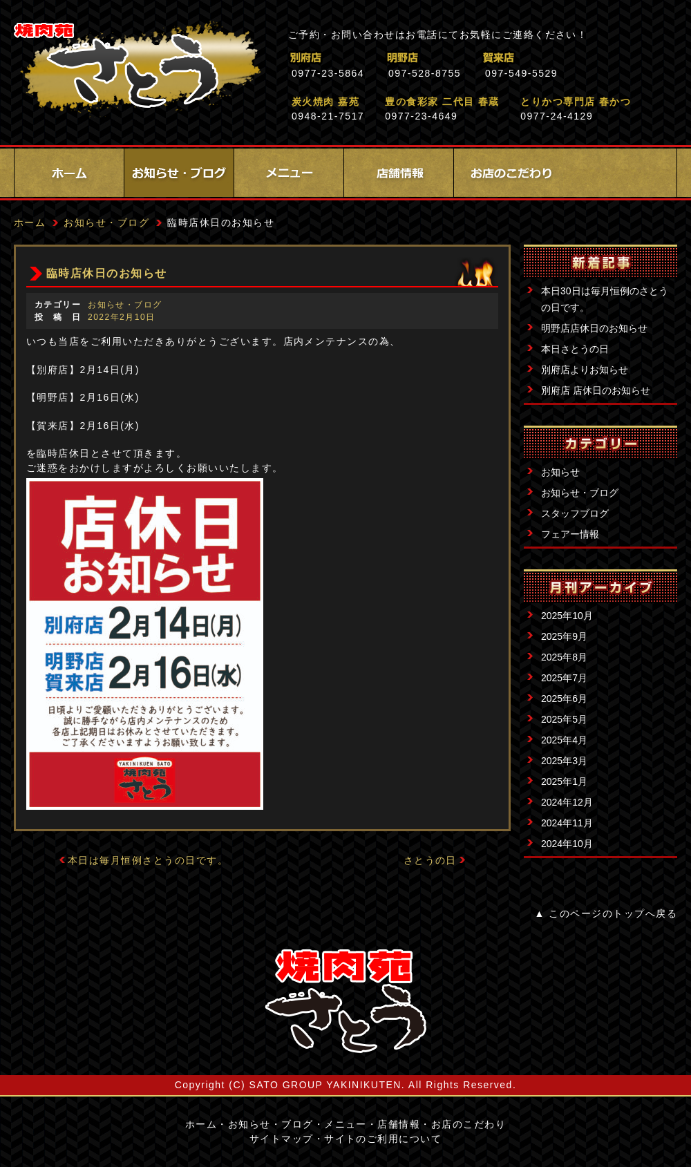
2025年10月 (567, 615)
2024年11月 (567, 822)
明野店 (462, 57)
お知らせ (560, 471)
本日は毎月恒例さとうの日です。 (148, 860)
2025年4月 (564, 740)
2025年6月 (564, 698)
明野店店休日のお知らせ (594, 328)
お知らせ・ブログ (179, 173)
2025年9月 (564, 636)
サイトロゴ (345, 1001)
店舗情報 (398, 173)
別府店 (366, 57)
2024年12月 (567, 802)
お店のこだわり (508, 173)
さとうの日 (430, 860)
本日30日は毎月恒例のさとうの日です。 (604, 299)
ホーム (69, 173)
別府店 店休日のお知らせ (595, 390)
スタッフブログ (575, 513)
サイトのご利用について (383, 1138)
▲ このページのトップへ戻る (606, 913)
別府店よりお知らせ (584, 369)
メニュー (288, 173)
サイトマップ (281, 1138)
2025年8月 (564, 657)
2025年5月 (564, 719)
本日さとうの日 (575, 348)
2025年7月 (564, 677)
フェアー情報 (570, 534)
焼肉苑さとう (137, 69)
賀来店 (559, 57)
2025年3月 (564, 760)
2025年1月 (564, 781)
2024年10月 (567, 843)
